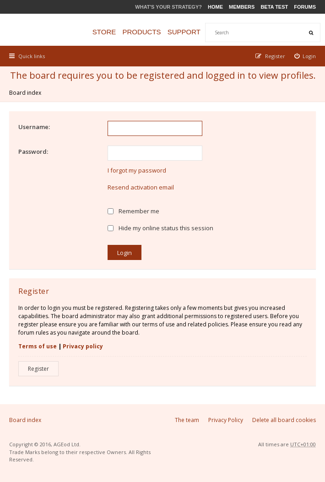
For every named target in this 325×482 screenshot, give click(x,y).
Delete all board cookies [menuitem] (284, 420)
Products (141, 32)
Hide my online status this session (160, 228)
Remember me (133, 211)
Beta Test (274, 7)
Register (38, 369)
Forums (305, 7)
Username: (34, 127)
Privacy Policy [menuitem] (225, 420)
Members (242, 7)
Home (215, 7)
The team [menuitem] (187, 420)
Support (184, 32)
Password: (33, 151)
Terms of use (37, 346)
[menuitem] (305, 56)
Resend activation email (141, 187)
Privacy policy (83, 346)
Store (104, 32)
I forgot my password (137, 170)
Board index (25, 93)
